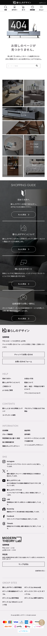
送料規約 (27, 434)
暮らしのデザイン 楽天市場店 (12, 587)
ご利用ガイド (6, 386)
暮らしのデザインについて (11, 382)
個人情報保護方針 (8, 442)
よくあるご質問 (7, 390)
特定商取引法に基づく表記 (11, 438)
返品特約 (27, 430)
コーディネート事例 (8, 415)
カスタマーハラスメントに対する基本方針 (34, 439)
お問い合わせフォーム (23, 361)
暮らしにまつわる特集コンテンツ (12, 409)
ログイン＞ (42, 3)
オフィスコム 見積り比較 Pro (34, 598)
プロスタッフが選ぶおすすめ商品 (34, 409)
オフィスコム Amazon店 (32, 587)
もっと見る (23, 214)
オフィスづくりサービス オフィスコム (34, 592)
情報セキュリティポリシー (11, 446)
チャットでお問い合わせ (23, 354)
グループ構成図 (7, 434)
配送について (28, 382)
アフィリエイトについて (32, 393)
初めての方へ (6, 378)
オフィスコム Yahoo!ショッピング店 (12, 603)
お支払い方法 (28, 378)
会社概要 (5, 430)
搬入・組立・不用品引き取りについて (34, 387)
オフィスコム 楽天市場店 (10, 598)
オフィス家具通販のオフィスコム (12, 592)
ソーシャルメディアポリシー (33, 445)
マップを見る (23, 564)
